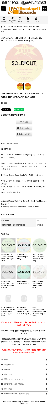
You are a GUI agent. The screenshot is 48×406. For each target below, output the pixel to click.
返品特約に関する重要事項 (13, 115)
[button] (3, 8)
